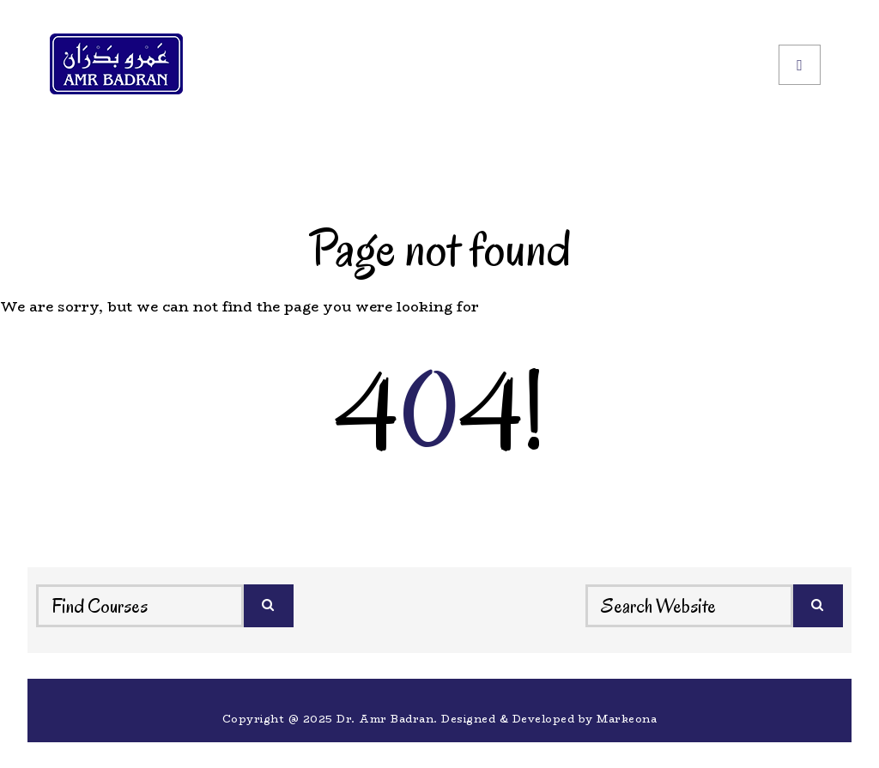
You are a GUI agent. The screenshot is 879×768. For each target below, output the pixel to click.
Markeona (627, 719)
